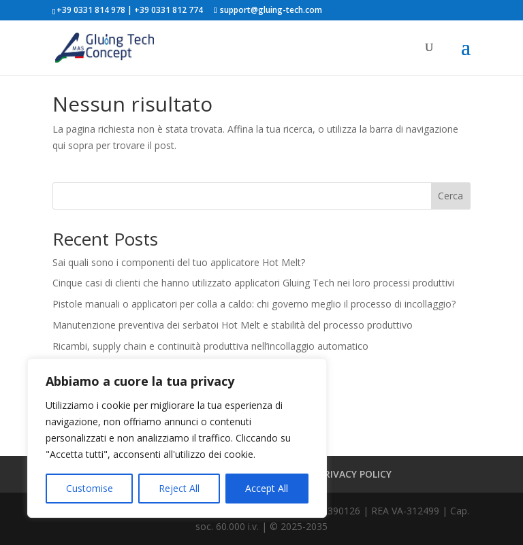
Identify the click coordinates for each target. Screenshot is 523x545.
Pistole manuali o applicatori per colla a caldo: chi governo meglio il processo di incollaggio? (254, 303)
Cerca (450, 195)
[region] (177, 438)
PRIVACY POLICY (355, 473)
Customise (89, 488)
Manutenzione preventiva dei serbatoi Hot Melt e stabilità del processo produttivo (232, 324)
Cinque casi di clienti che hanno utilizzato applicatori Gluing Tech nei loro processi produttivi (253, 282)
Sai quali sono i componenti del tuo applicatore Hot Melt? (178, 262)
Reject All (179, 488)
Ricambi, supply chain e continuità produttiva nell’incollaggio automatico (210, 346)
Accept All (266, 488)
